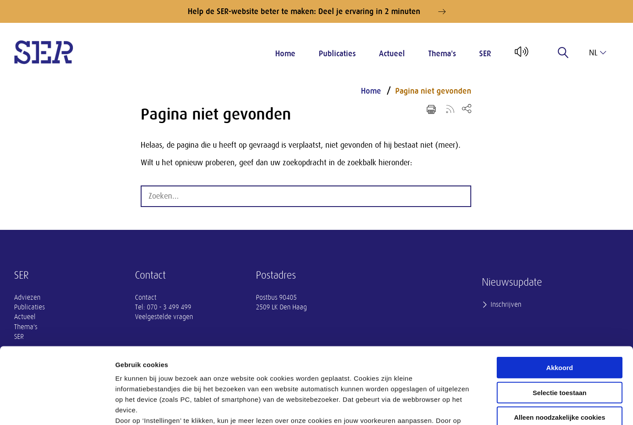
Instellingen (472, 407)
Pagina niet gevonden (433, 91)
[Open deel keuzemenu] (466, 108)
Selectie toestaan (560, 313)
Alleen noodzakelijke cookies (559, 338)
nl (597, 52)
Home (285, 53)
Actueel (392, 53)
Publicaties (337, 53)
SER (485, 53)
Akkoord (559, 289)
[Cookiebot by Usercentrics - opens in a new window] (56, 407)
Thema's (442, 53)
